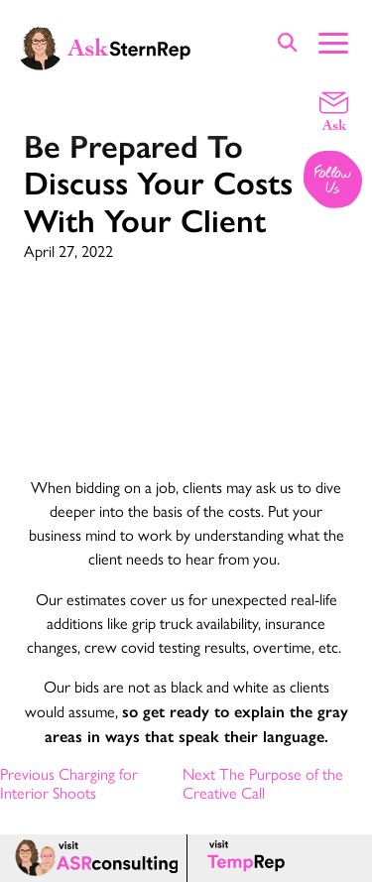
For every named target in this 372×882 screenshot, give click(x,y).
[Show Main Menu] (333, 40)
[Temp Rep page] (249, 858)
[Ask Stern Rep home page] (104, 46)
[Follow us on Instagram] (334, 181)
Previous (69, 783)
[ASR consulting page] (93, 858)
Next (263, 783)
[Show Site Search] (288, 42)
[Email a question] (333, 110)
